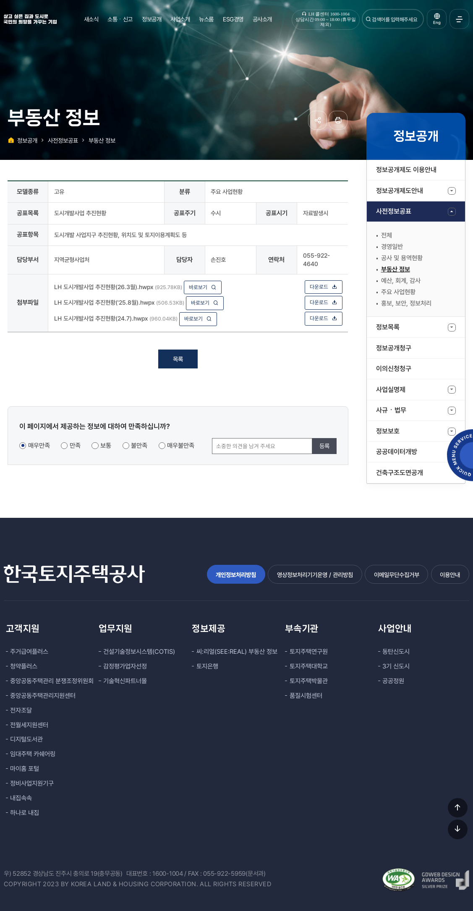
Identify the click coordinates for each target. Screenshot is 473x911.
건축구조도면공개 (399, 473)
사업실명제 (390, 390)
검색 (368, 19)
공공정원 (393, 681)
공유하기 (317, 120)
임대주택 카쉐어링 (32, 754)
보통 (105, 445)
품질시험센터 (306, 696)
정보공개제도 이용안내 (406, 170)
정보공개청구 (393, 348)
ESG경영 (233, 19)
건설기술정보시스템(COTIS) (139, 651)
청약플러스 (23, 666)
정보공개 (151, 19)
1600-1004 (167, 873)
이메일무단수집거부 (396, 574)
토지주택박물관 (309, 681)
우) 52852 (17, 873)
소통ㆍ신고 (120, 19)
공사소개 (262, 19)
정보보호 (388, 431)
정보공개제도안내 (399, 191)
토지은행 (207, 666)
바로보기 (203, 287)
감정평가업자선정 (125, 666)
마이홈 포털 (24, 769)
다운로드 (323, 287)
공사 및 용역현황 (402, 258)
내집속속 (21, 798)
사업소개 (180, 19)
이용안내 (450, 574)
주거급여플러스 (29, 651)
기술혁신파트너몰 (125, 681)
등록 (324, 445)
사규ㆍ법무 (391, 410)
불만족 (139, 445)
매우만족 (39, 445)
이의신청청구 (393, 369)
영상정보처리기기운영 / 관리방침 (315, 574)
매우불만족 (180, 445)
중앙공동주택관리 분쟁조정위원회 (52, 681)
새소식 (91, 19)
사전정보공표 (393, 211)
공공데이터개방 (396, 452)
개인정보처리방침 (236, 574)
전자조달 (21, 710)
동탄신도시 (396, 651)
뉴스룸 (206, 19)
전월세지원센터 (29, 725)
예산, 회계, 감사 (401, 281)
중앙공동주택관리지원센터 (43, 696)
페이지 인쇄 (338, 120)
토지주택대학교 (309, 666)
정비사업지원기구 (32, 783)
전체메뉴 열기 (459, 19)
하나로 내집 (24, 813)
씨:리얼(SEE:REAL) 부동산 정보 (236, 651)
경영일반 (392, 247)
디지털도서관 (26, 739)
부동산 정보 (395, 269)
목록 (178, 359)
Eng (437, 22)
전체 (386, 235)
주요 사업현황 (398, 292)
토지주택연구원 (309, 651)
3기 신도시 (396, 666)
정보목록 (388, 327)
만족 (75, 445)
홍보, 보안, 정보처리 (406, 303)
